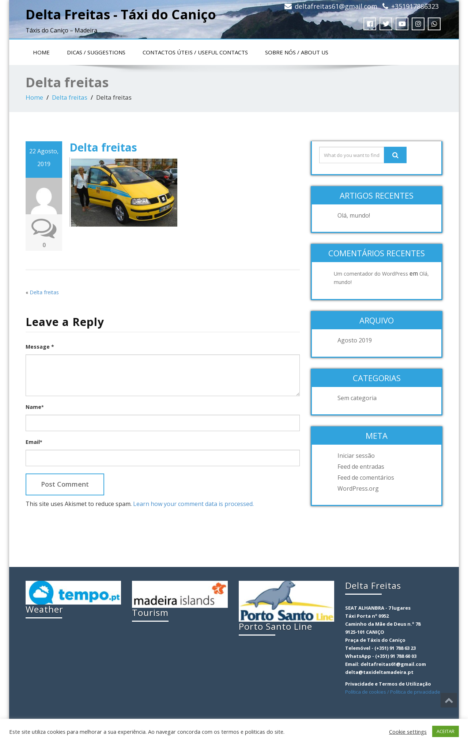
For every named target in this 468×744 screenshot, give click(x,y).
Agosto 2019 (354, 340)
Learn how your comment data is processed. (193, 504)
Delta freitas (69, 97)
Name (35, 406)
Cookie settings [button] (408, 731)
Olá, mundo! (353, 215)
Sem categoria (357, 398)
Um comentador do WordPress (371, 273)
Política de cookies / (367, 692)
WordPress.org (358, 488)
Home (41, 52)
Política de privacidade (415, 692)
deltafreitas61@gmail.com (336, 6)
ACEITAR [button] (445, 731)
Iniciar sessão (356, 455)
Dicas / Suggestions (96, 52)
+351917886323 (415, 6)
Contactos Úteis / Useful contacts (195, 52)
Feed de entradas (360, 466)
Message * (40, 346)
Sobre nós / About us (296, 52)
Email (34, 441)
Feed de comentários (365, 477)
